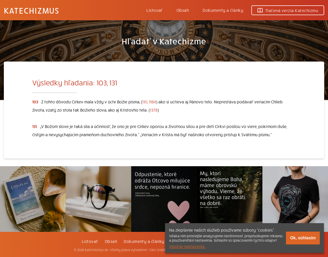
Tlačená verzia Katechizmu (288, 10)
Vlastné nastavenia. (187, 246)
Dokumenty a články (223, 10)
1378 (154, 109)
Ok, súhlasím (303, 238)
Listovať (154, 10)
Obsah (183, 10)
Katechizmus (31, 10)
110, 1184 (149, 101)
